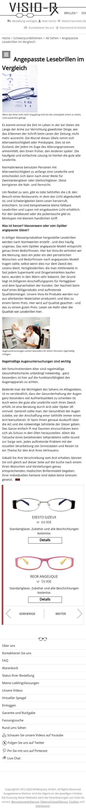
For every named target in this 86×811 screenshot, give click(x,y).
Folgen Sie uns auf (26, 742)
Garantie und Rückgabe (18, 713)
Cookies (74, 802)
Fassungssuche (12, 720)
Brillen (70, 13)
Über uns (8, 645)
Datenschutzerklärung (54, 802)
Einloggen (9, 705)
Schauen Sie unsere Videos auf (35, 735)
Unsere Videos (12, 690)
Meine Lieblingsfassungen (20, 683)
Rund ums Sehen (14, 728)
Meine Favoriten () (71, 21)
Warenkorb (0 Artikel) (70, 28)
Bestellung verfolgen (22, 21)
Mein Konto (47, 21)
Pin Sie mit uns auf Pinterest (27, 751)
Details (45, 540)
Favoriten (38, 522)
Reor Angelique (44, 576)
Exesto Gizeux (44, 517)
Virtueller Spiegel (14, 698)
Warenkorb (10, 668)
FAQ (5, 660)
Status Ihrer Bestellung (18, 675)
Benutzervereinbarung (25, 802)
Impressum (43, 806)
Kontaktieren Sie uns (39, 27)
